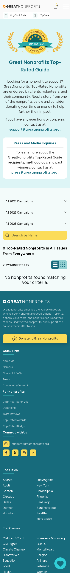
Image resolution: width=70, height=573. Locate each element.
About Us (8, 361)
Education (9, 560)
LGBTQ (41, 544)
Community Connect (15, 385)
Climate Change (14, 549)
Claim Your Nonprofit (15, 401)
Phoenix (42, 496)
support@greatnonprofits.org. (35, 129)
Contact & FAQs (12, 373)
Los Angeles (45, 480)
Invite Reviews (12, 414)
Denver (8, 508)
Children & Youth (14, 538)
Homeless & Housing (51, 538)
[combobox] (21, 15)
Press (6, 379)
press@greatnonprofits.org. (35, 172)
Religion (42, 555)
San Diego (44, 502)
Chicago (8, 496)
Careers (8, 367)
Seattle (42, 513)
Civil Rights (10, 544)
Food (6, 566)
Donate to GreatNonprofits (35, 338)
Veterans (43, 566)
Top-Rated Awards (14, 420)
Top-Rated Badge (14, 426)
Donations (9, 407)
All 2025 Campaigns (19, 201)
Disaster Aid (11, 555)
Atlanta (8, 480)
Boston (8, 491)
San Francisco (46, 508)
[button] (57, 6)
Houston (9, 513)
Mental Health (46, 549)
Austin (7, 485)
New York (43, 485)
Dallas (7, 502)
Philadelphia (45, 491)
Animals (42, 560)
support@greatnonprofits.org (26, 444)
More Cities (44, 518)
